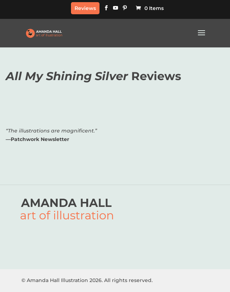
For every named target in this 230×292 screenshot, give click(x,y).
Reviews (85, 8)
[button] (201, 37)
